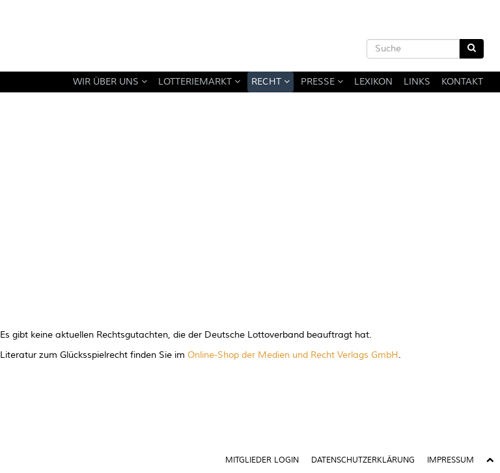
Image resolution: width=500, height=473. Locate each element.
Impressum (450, 460)
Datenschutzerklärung (363, 460)
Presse (322, 82)
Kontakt (462, 82)
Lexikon (373, 82)
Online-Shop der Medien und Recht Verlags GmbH (293, 355)
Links (417, 82)
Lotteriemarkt (199, 82)
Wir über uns (110, 82)
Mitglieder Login (262, 460)
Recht (270, 82)
